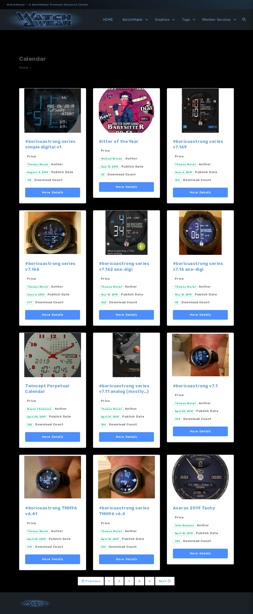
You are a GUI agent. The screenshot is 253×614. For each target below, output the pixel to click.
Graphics (162, 20)
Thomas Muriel (37, 164)
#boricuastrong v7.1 (195, 385)
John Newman (184, 525)
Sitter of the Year (119, 141)
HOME (108, 20)
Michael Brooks (111, 158)
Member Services (216, 20)
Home (23, 67)
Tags (186, 20)
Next (165, 581)
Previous (90, 581)
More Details (52, 192)
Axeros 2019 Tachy (194, 508)
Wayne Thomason (39, 409)
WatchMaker (132, 20)
